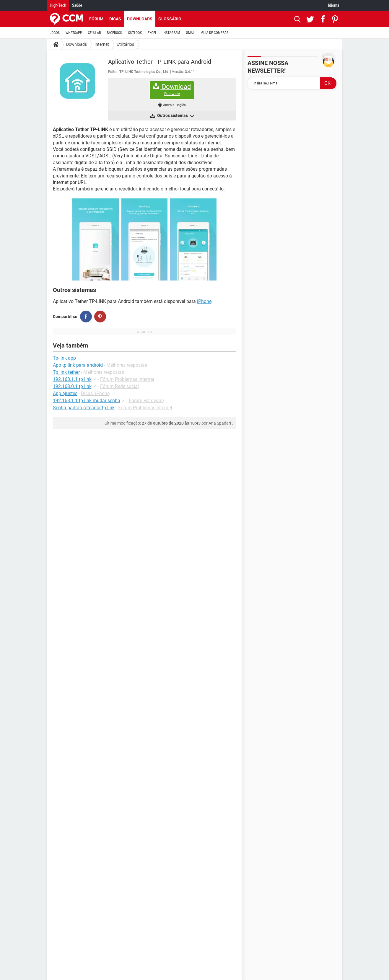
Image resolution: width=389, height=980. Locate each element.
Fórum (96, 19)
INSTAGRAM (171, 33)
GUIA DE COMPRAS (214, 33)
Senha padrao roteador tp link (84, 407)
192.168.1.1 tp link (72, 379)
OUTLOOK (135, 33)
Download (172, 89)
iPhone (204, 301)
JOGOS (55, 33)
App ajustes (65, 393)
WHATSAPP (74, 33)
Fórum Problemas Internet (127, 379)
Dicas (115, 19)
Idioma (333, 5)
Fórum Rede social (119, 386)
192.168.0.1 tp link (72, 386)
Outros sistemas (175, 115)
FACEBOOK (114, 33)
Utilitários (125, 44)
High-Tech (58, 5)
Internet (102, 44)
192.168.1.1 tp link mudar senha (86, 400)
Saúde (77, 5)
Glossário (169, 19)
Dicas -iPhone (95, 393)
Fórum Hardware (146, 400)
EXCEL (152, 33)
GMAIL (191, 33)
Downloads (139, 19)
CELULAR (94, 33)
